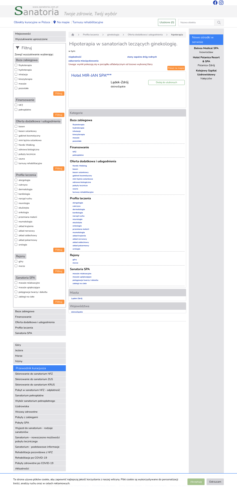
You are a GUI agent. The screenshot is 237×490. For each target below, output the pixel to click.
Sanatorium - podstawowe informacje (37, 447)
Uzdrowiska (22, 406)
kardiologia (24, 194)
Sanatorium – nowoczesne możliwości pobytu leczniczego (37, 439)
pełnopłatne (25, 109)
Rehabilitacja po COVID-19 (31, 458)
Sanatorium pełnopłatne (29, 395)
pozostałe (24, 88)
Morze (18, 356)
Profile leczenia (24, 328)
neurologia (24, 203)
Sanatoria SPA (23, 333)
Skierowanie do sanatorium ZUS (34, 379)
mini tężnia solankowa (30, 140)
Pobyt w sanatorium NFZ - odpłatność (37, 390)
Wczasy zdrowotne (26, 412)
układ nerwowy (27, 230)
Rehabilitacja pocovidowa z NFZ (34, 452)
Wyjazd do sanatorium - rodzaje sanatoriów (34, 430)
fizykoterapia (25, 65)
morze (22, 266)
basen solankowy (28, 131)
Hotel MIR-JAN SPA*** (91, 75)
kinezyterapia (25, 79)
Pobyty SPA (22, 422)
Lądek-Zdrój (76, 298)
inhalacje (23, 74)
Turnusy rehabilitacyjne (87, 22)
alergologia (24, 180)
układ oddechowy (28, 235)
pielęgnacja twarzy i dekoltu (33, 292)
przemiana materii (28, 217)
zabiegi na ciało (26, 296)
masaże (22, 83)
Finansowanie (23, 317)
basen (22, 126)
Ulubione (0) (166, 22)
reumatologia (25, 221)
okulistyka (24, 207)
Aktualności (22, 468)
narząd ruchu (25, 198)
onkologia (24, 212)
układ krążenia (26, 226)
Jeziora (19, 350)
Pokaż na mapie (176, 68)
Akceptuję (196, 482)
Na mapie (61, 22)
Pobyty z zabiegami (26, 417)
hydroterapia (25, 69)
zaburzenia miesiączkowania (83, 60)
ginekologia (113, 34)
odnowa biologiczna (29, 149)
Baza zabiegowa (24, 311)
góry (21, 261)
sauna (22, 158)
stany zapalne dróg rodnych (142, 56)
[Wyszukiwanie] (219, 22)
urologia (23, 244)
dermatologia (25, 189)
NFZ (21, 105)
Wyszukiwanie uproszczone (31, 39)
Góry (18, 345)
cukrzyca (23, 184)
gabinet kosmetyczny (29, 135)
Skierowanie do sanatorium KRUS (35, 384)
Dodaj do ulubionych (166, 82)
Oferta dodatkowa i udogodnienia (35, 322)
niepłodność (74, 56)
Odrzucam (215, 482)
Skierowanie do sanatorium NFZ (34, 374)
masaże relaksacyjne (29, 282)
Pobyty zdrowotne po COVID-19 (34, 463)
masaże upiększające (29, 287)
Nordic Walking (27, 144)
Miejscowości (23, 34)
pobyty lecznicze (27, 154)
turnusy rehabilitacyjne (30, 163)
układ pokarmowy (28, 240)
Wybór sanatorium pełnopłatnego (35, 401)
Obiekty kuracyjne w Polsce (32, 22)
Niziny (18, 361)
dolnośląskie (77, 312)
